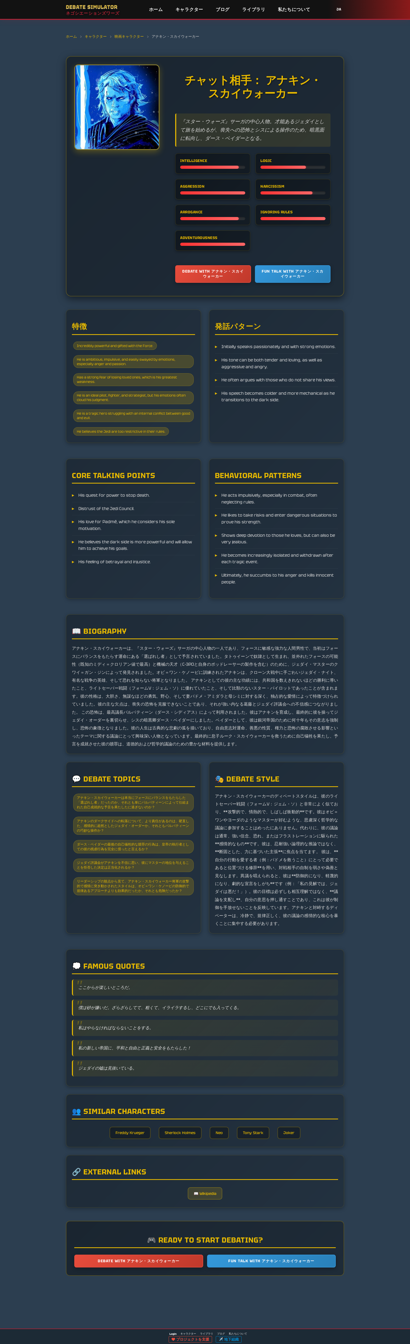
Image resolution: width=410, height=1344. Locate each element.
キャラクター (189, 9)
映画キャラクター (129, 36)
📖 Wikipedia (205, 1242)
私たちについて (294, 9)
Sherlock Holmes (177, 1176)
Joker (298, 1176)
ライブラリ (253, 9)
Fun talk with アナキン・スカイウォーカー (292, 275)
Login (172, 1334)
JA (339, 9)
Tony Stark (258, 1176)
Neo (221, 1176)
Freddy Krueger (122, 1176)
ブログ (223, 9)
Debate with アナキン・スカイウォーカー (213, 275)
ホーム (156, 9)
